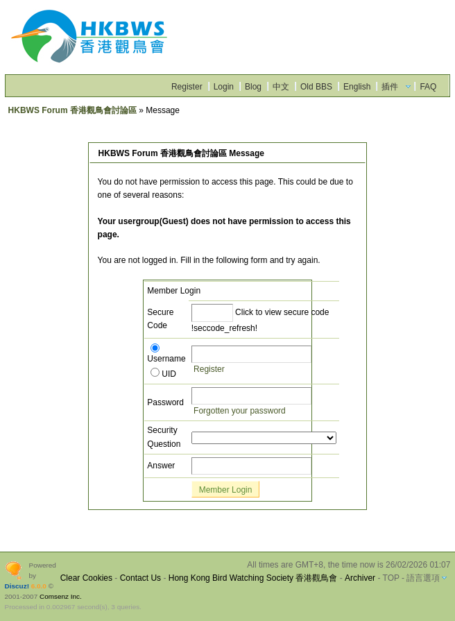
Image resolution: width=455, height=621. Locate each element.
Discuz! (17, 586)
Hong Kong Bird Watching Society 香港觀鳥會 (253, 578)
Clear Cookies (86, 578)
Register (187, 87)
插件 (389, 87)
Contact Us (140, 578)
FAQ (428, 87)
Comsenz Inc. (61, 596)
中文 (281, 87)
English (356, 87)
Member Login (225, 490)
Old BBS (316, 87)
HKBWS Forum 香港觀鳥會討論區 (72, 110)
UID (163, 374)
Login (224, 87)
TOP (391, 578)
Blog (253, 87)
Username (166, 354)
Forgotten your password (240, 411)
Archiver (360, 578)
